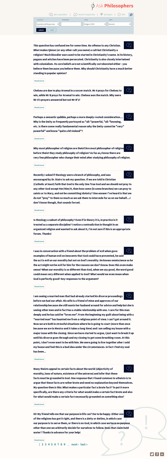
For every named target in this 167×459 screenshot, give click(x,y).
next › (75, 444)
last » (84, 444)
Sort (110, 20)
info (123, 14)
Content (40, 20)
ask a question (60, 14)
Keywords (65, 20)
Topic (86, 20)
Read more (39, 81)
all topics (108, 14)
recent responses (86, 14)
